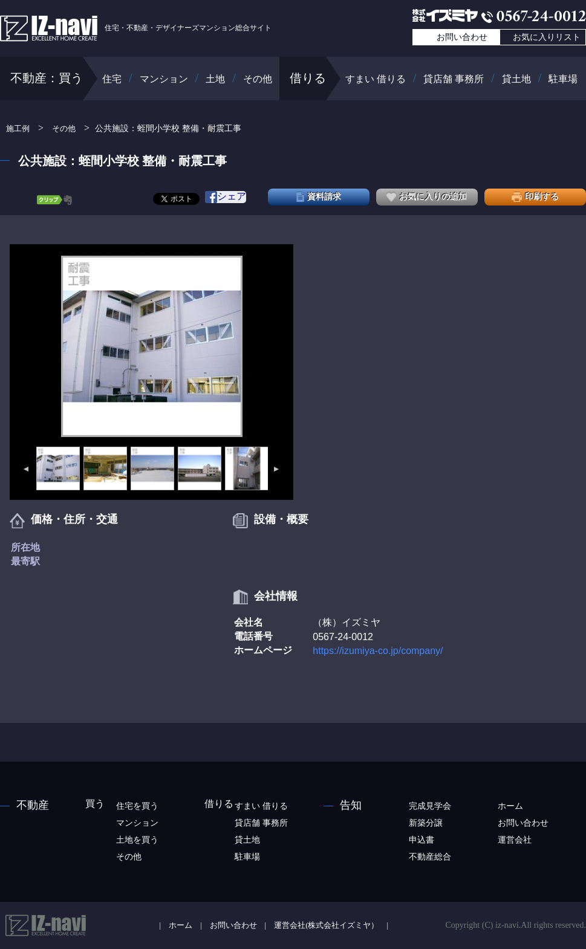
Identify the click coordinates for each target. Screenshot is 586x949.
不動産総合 (430, 856)
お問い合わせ (462, 37)
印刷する (535, 197)
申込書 (421, 839)
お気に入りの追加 (426, 197)
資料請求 (318, 197)
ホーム (510, 806)
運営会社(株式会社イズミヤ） (326, 925)
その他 (257, 79)
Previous (25, 469)
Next (277, 469)
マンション (164, 79)
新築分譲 (426, 823)
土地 (215, 79)
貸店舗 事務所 (453, 79)
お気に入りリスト (547, 37)
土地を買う (137, 839)
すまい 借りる (375, 79)
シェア (225, 197)
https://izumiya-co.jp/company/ (378, 651)
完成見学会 (430, 806)
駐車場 (563, 79)
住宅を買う (137, 806)
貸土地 (516, 79)
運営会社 (515, 839)
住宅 (112, 79)
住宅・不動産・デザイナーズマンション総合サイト (136, 28)
